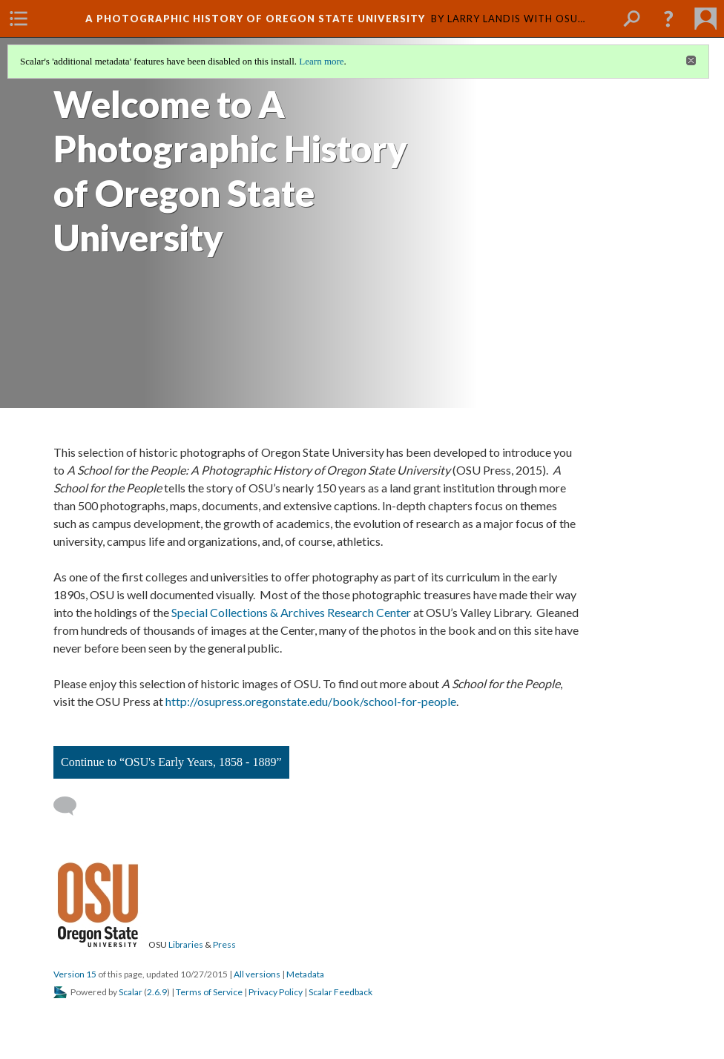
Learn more (321, 61)
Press (224, 944)
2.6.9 (157, 991)
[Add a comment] (71, 806)
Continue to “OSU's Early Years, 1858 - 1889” (171, 762)
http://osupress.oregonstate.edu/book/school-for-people (310, 701)
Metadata (305, 974)
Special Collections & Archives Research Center (291, 612)
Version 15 (74, 974)
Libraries (185, 944)
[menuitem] (18, 18)
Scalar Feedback (340, 991)
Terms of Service (209, 991)
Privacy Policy (276, 991)
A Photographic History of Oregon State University (255, 18)
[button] (668, 18)
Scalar (130, 991)
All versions (257, 974)
